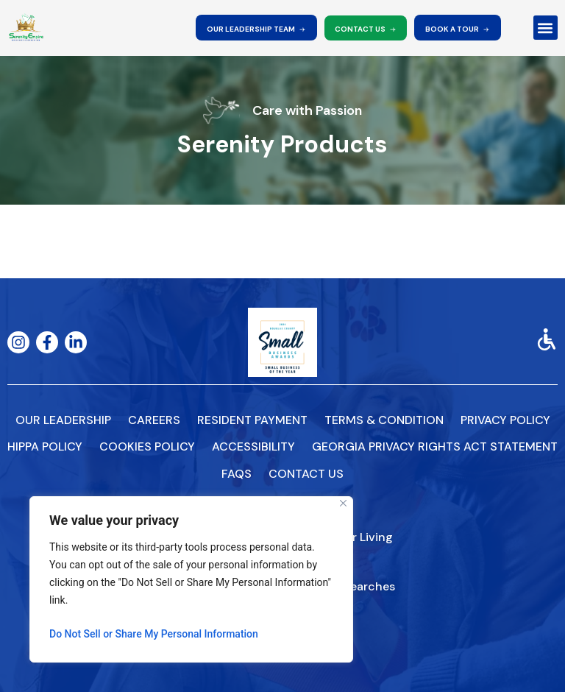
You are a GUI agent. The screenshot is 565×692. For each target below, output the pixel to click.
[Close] (343, 503)
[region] (191, 579)
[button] (545, 27)
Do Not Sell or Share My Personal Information (153, 634)
